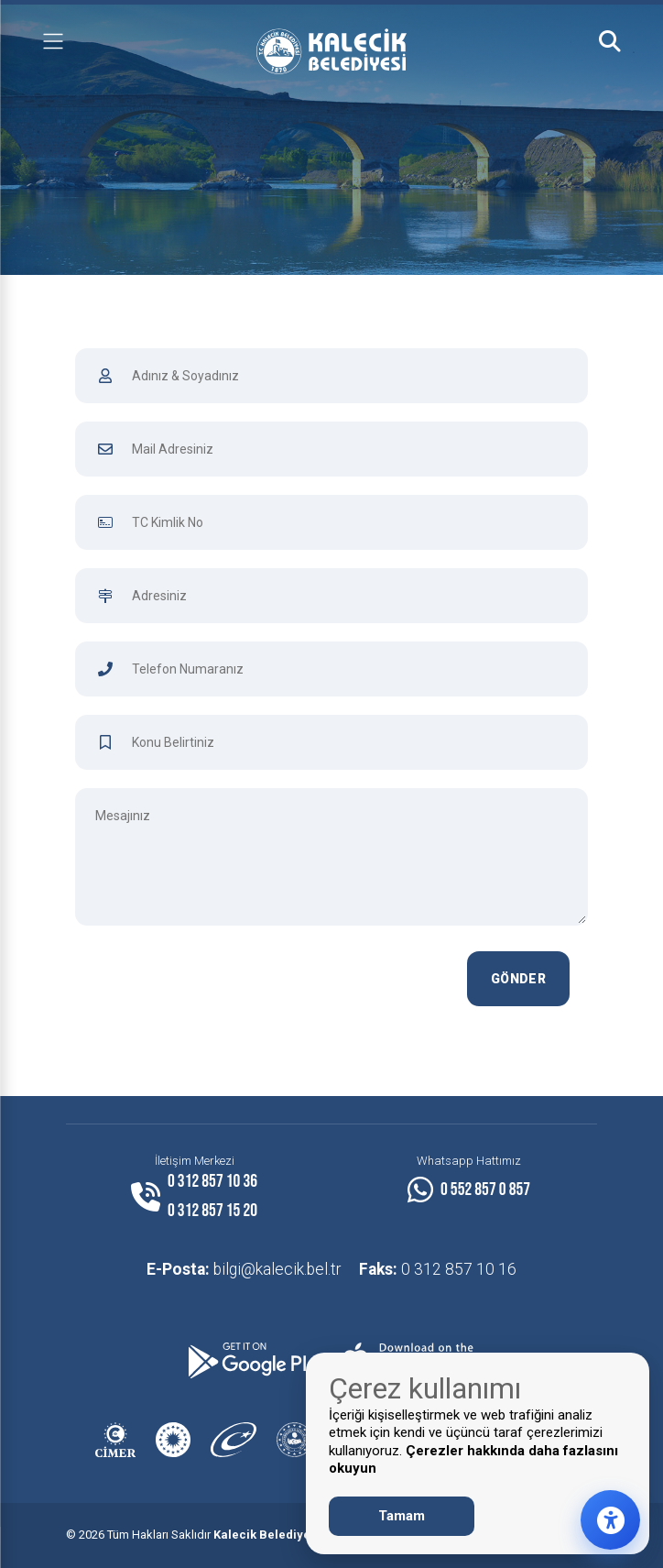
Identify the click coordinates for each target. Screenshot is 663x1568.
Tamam (401, 1516)
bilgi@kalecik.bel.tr (244, 1269)
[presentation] (302, 987)
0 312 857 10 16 (437, 1269)
